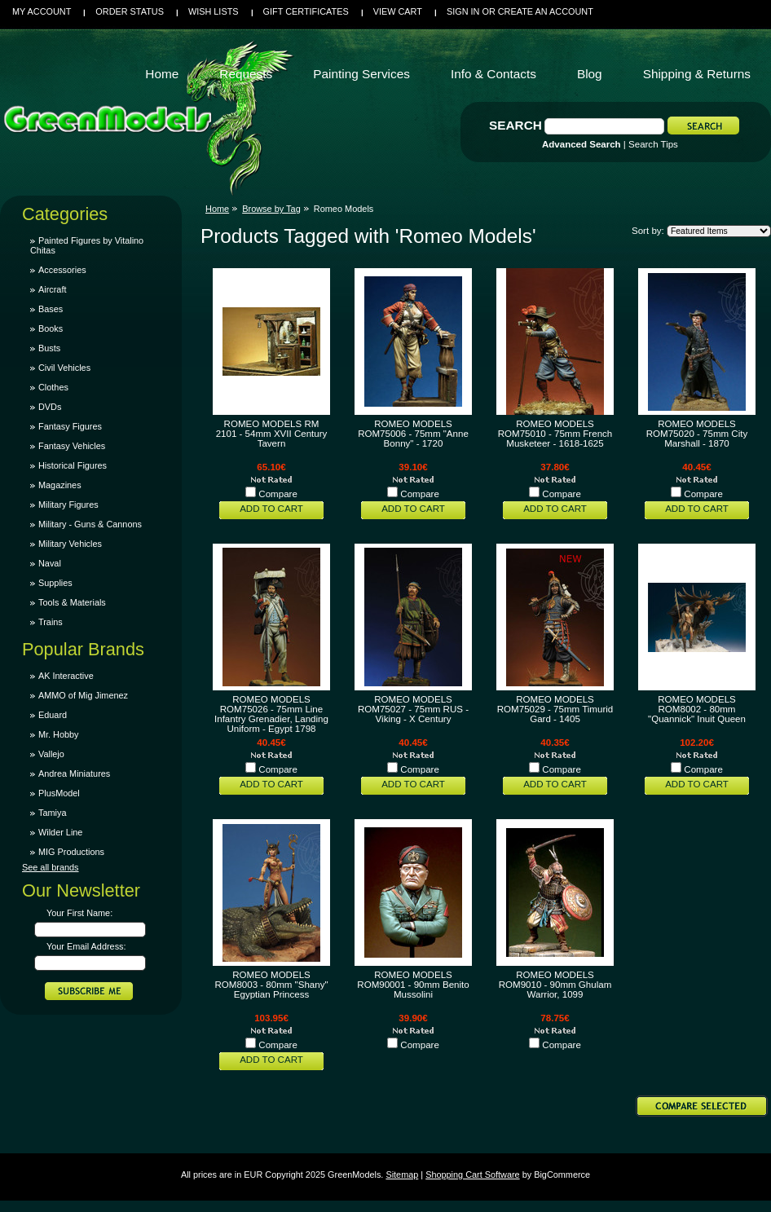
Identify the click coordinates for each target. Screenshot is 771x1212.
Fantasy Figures (70, 426)
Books (50, 328)
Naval (49, 563)
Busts (49, 348)
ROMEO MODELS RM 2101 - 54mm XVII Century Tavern (272, 433)
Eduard (52, 715)
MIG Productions (71, 852)
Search (515, 125)
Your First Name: (79, 913)
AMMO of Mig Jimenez (83, 695)
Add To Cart (271, 508)
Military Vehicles (70, 544)
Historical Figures (72, 465)
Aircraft (52, 289)
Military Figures (68, 504)
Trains (50, 622)
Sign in (463, 11)
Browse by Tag (271, 209)
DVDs (49, 407)
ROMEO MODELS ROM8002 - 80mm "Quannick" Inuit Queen (697, 709)
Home (217, 209)
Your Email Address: (86, 946)
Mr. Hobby (58, 734)
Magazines (60, 485)
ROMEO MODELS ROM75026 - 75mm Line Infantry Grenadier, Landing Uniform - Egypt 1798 (271, 714)
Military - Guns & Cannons (90, 524)
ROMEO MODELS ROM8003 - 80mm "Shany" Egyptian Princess (271, 984)
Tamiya (52, 813)
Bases (50, 309)
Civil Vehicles (64, 367)
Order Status (129, 11)
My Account (41, 11)
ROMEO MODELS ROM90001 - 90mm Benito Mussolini (413, 984)
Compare (277, 494)
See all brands (50, 867)
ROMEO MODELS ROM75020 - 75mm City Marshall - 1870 (696, 433)
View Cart (397, 11)
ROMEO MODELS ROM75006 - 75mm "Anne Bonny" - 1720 (413, 433)
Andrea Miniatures (74, 773)
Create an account (545, 11)
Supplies (55, 583)
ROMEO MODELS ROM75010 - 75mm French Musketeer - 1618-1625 (555, 433)
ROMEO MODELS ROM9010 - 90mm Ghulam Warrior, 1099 (555, 984)
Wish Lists (213, 11)
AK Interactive (66, 676)
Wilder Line (60, 832)
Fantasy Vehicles (71, 446)
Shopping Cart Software (472, 1174)
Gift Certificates (306, 11)
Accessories (62, 270)
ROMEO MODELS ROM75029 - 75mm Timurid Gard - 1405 (555, 709)
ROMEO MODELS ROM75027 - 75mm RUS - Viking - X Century (413, 709)
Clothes (53, 387)
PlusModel (59, 793)
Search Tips (653, 144)
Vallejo (51, 754)
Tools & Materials (72, 602)
